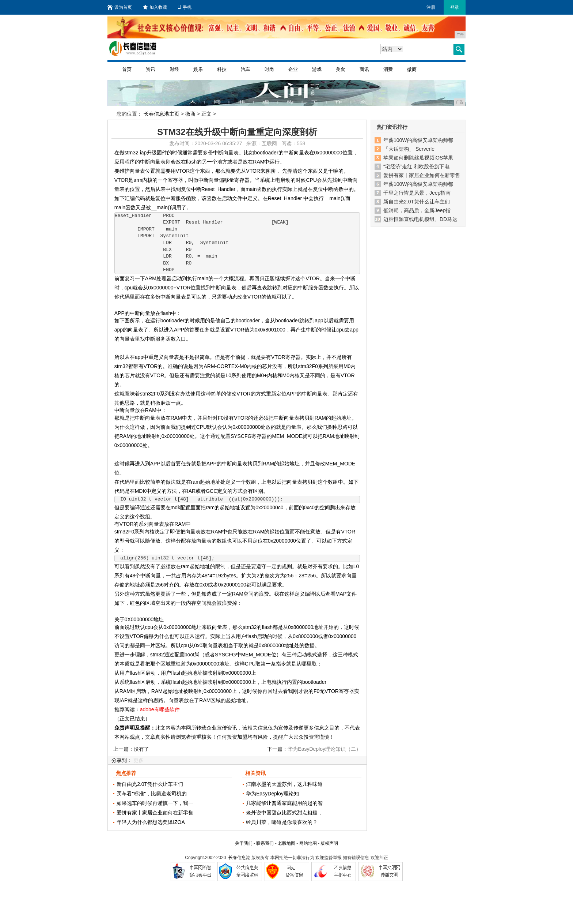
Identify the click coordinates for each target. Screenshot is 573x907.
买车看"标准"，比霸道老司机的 (152, 794)
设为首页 (119, 7)
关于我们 (244, 843)
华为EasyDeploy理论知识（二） (324, 749)
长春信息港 (239, 857)
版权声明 (329, 843)
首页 (127, 69)
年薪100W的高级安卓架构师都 (418, 140)
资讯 (150, 69)
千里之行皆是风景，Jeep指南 (417, 193)
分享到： (121, 760)
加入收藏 (155, 7)
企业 (293, 69)
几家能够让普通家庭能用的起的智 (284, 803)
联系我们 (265, 843)
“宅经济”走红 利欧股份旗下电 (416, 166)
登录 (454, 7)
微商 (412, 69)
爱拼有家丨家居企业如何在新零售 (155, 813)
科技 (222, 69)
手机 (184, 7)
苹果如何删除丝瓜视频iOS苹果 (418, 158)
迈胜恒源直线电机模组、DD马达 (420, 219)
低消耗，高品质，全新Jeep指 (417, 210)
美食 (340, 69)
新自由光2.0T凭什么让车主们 (150, 784)
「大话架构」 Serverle (409, 149)
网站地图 (308, 843)
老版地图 (286, 843)
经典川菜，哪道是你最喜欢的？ (282, 822)
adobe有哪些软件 (160, 709)
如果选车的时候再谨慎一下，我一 (155, 803)
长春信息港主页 (161, 114)
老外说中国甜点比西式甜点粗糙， (284, 813)
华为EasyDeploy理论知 (272, 794)
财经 (174, 69)
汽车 (245, 69)
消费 (388, 69)
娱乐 (198, 69)
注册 (430, 7)
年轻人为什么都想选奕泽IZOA (151, 822)
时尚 (269, 69)
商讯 (364, 69)
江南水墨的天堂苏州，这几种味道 (284, 784)
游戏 (317, 69)
